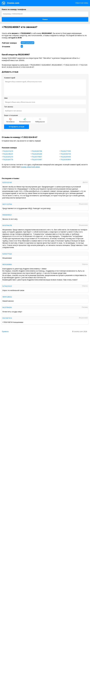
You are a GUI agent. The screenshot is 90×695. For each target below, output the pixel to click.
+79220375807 (36, 157)
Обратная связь (81, 3)
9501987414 (7, 318)
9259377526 (7, 254)
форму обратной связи (30, 167)
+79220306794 (65, 154)
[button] (45, 19)
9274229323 (7, 286)
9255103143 (7, 182)
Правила (5, 331)
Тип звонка (8, 107)
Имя (6, 98)
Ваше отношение (11, 115)
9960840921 (7, 215)
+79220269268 (36, 154)
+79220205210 (7, 157)
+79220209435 (65, 157)
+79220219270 (7, 151)
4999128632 (7, 297)
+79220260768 (36, 151)
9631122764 (7, 204)
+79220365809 (65, 159)
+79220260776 (7, 159)
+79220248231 (7, 154)
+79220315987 (36, 159)
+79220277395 (65, 151)
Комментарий (9, 78)
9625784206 (7, 307)
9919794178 (7, 225)
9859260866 (7, 264)
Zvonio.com (10, 3)
